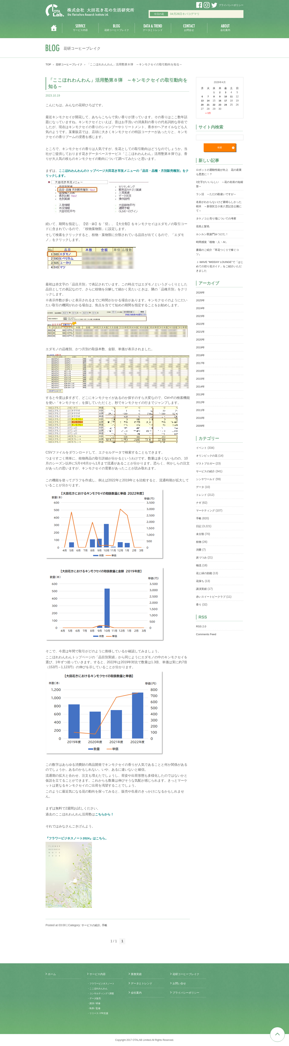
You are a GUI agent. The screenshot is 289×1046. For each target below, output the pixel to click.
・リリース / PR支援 (98, 1013)
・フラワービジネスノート (102, 983)
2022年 (200, 324)
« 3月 (208, 113)
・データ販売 (94, 998)
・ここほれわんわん (98, 988)
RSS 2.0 (201, 626)
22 (214, 104)
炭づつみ (202, 557)
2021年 (200, 331)
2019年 (200, 347)
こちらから (103, 814)
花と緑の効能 (204, 573)
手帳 (106, 925)
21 (208, 104)
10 (225, 96)
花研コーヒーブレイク (70, 64)
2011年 (200, 410)
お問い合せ (180, 983)
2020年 (200, 339)
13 (202, 100)
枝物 (199, 542)
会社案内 (136, 992)
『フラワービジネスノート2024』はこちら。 (79, 838)
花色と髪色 (203, 226)
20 (202, 104)
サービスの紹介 (91, 925)
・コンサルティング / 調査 (101, 993)
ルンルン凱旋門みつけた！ (213, 234)
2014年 (200, 386)
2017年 (200, 363)
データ (200, 487)
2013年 (200, 394)
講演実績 (202, 589)
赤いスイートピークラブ (212, 596)
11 (231, 96)
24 (225, 104)
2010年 (200, 418)
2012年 (200, 402)
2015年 (200, 378)
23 (219, 104)
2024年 (200, 308)
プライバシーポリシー (231, 5)
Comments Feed (206, 634)
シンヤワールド (206, 479)
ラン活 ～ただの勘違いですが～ (217, 194)
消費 (199, 549)
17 (225, 100)
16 (219, 100)
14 (208, 100)
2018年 (200, 355)
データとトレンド (142, 983)
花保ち (200, 581)
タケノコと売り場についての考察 (217, 218)
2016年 (200, 371)
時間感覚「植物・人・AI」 (213, 242)
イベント (202, 448)
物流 (199, 565)
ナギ (199, 502)
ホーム (52, 974)
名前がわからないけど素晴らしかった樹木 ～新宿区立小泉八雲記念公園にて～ (219, 206)
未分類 (200, 534)
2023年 (200, 316)
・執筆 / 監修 (94, 1008)
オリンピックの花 (207, 455)
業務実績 (136, 974)
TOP (49, 64)
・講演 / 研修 (94, 1003)
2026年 (200, 292)
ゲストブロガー (206, 463)
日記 (199, 526)
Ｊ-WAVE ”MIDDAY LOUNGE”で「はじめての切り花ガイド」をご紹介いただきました (219, 266)
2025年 (200, 300)
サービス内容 (98, 974)
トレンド (202, 495)
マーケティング (206, 510)
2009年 (200, 426)
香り (199, 604)
